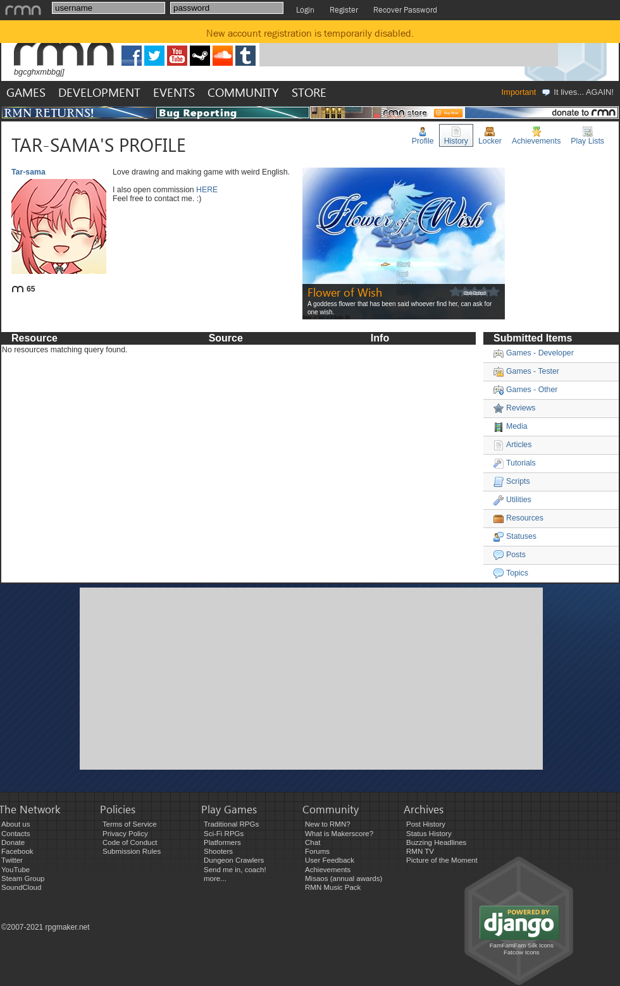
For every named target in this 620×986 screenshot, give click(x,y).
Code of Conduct (129, 842)
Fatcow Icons (522, 952)
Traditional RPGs (231, 824)
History (456, 135)
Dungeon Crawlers (234, 860)
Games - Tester (526, 371)
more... (215, 878)
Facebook (17, 851)
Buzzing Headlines (436, 842)
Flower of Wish (344, 292)
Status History (429, 833)
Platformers (222, 842)
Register (344, 9)
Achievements (536, 135)
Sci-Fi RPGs (224, 833)
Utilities (512, 499)
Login (305, 9)
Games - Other (525, 389)
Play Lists (587, 135)
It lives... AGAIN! (577, 92)
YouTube (15, 869)
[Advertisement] (201, 677)
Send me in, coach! (235, 869)
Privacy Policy (125, 833)
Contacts (15, 833)
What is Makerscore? (339, 833)
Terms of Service (129, 824)
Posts (509, 554)
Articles (512, 444)
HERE (207, 189)
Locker (490, 135)
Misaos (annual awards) (343, 878)
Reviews (514, 408)
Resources (518, 518)
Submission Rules (131, 851)
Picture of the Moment (442, 860)
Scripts (511, 481)
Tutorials (514, 463)
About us (15, 824)
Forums (317, 851)
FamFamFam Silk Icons (522, 945)
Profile (423, 135)
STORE (309, 92)
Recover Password (405, 9)
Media (510, 426)
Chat (312, 842)
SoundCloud (21, 887)
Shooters (218, 851)
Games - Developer (533, 352)
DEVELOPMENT (99, 92)
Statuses (514, 536)
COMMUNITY (243, 92)
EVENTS (174, 92)
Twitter (12, 860)
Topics (510, 573)
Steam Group (23, 878)
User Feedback (329, 860)
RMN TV (420, 851)
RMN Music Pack (333, 887)
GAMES (26, 92)
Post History (425, 824)
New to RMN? (327, 824)
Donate (13, 842)
